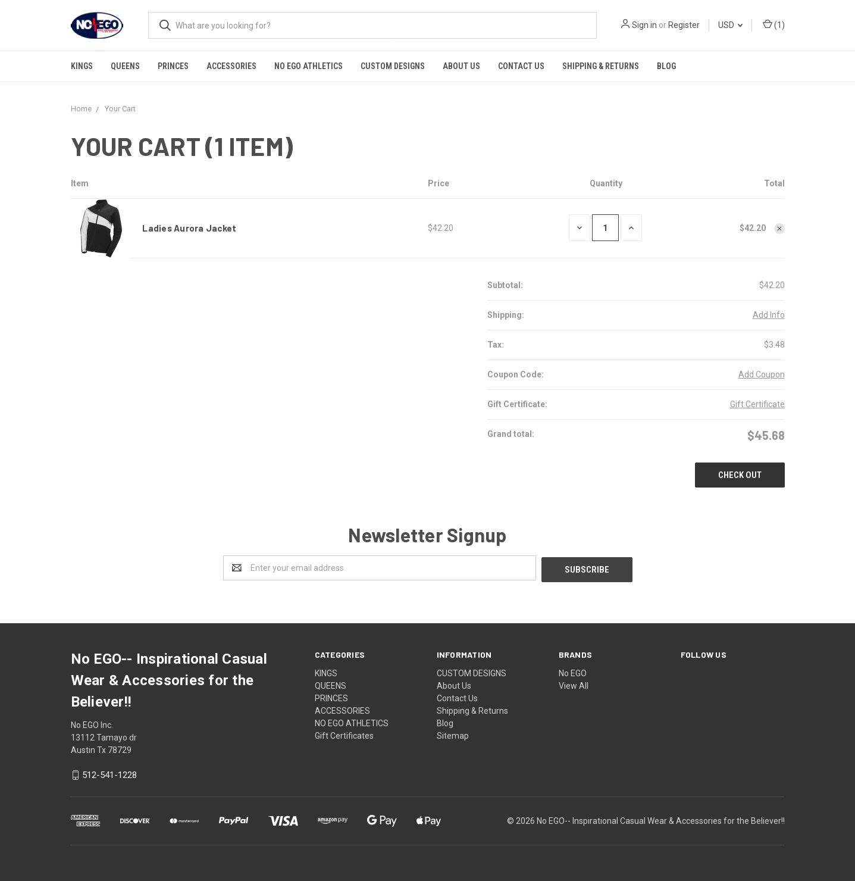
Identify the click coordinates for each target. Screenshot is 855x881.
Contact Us (521, 66)
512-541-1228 (109, 773)
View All (573, 684)
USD (730, 25)
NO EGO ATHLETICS (308, 66)
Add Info (769, 315)
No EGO (573, 671)
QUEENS (125, 66)
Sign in (644, 25)
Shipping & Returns (600, 66)
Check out (740, 475)
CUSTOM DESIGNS (393, 66)
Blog (666, 66)
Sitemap (453, 734)
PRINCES (173, 66)
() (774, 25)
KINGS (82, 66)
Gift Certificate (757, 404)
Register (684, 25)
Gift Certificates (344, 734)
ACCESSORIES (231, 66)
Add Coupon (761, 374)
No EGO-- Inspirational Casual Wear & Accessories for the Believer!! (661, 819)
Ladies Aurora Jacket (189, 228)
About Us (461, 66)
